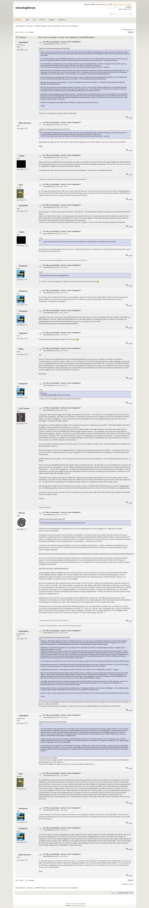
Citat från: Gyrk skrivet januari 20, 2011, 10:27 (52, 519)
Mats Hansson (25, 123)
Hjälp (27, 19)
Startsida (18, 19)
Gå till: (112, 892)
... (25, 32)
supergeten (23, 42)
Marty (21, 349)
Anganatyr (23, 333)
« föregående (125, 29)
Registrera (62, 19)
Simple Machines (81, 903)
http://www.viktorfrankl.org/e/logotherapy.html (54, 568)
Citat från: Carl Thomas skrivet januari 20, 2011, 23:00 (54, 637)
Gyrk (21, 185)
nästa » (131, 29)
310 (27, 32)
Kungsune (23, 266)
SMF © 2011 (74, 903)
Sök (34, 19)
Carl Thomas (24, 408)
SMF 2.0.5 (68, 903)
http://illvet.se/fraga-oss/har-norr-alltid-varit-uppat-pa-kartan (58, 323)
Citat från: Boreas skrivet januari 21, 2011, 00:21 (52, 722)
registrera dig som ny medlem (122, 4)
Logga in (51, 19)
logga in (106, 4)
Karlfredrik (23, 206)
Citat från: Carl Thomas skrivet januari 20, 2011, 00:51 (54, 48)
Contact (42, 19)
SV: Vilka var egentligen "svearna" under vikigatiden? (62, 42)
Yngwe (21, 156)
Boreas (22, 513)
